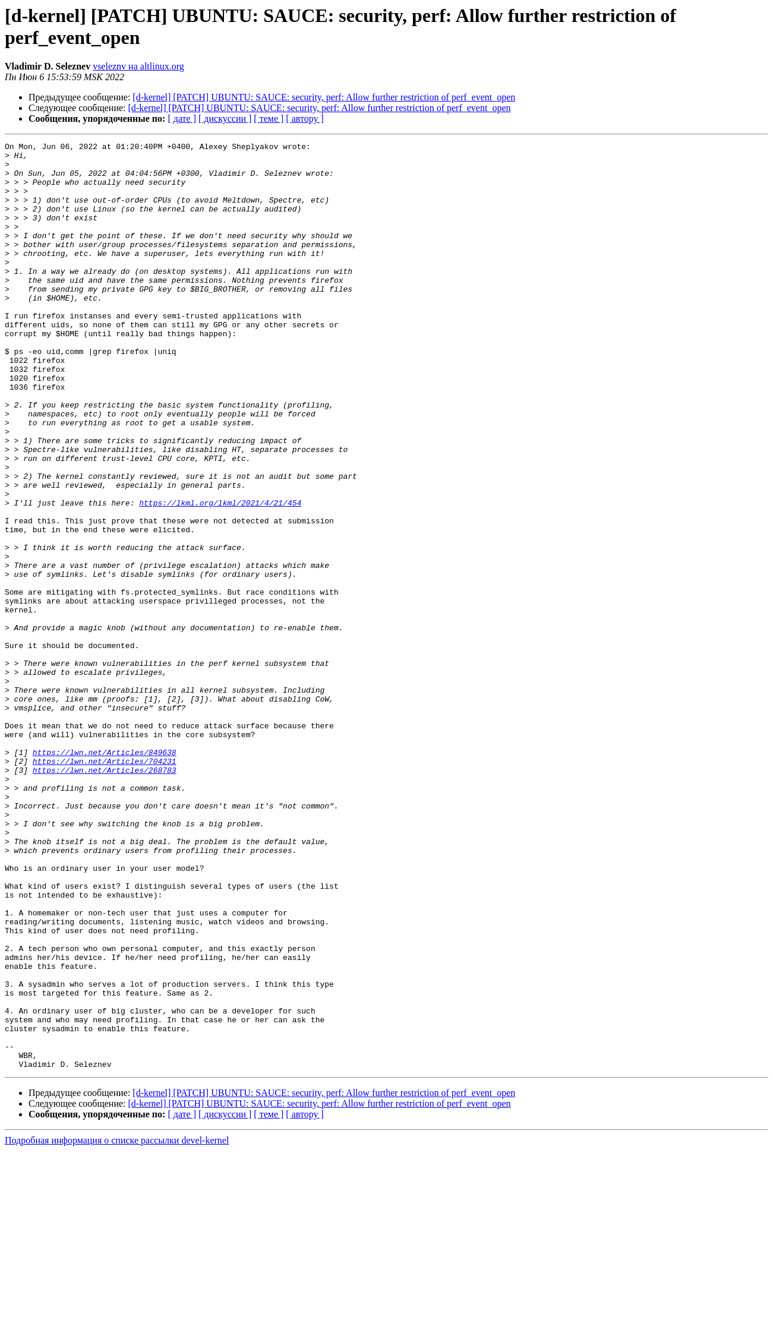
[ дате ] (182, 118)
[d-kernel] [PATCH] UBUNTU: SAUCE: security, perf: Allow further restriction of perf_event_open (323, 97)
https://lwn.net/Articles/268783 (104, 896)
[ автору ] (304, 118)
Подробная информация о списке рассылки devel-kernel (117, 1326)
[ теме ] (268, 118)
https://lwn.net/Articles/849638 (104, 875)
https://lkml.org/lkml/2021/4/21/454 (220, 575)
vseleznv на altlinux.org (138, 66)
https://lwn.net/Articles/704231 (104, 885)
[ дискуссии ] (224, 118)
